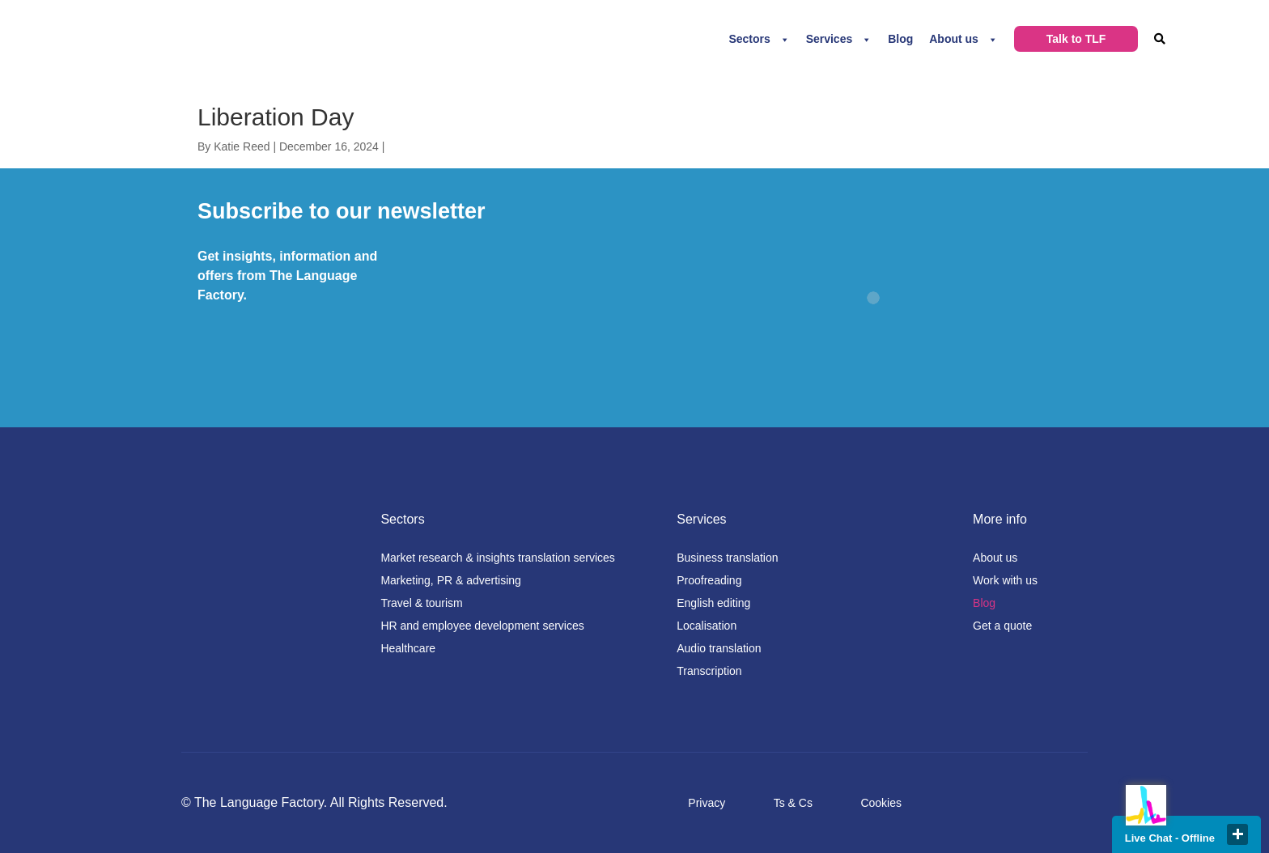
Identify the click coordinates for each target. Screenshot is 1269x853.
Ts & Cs (793, 802)
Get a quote (1002, 625)
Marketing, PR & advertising (450, 580)
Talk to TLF (1076, 38)
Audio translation (719, 648)
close (1237, 834)
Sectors (749, 38)
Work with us (1005, 580)
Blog (900, 38)
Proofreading (709, 580)
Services (829, 38)
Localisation (706, 625)
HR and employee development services (482, 625)
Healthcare (407, 648)
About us (953, 38)
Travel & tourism (421, 602)
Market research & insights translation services (497, 557)
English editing (713, 602)
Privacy (706, 802)
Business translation (727, 557)
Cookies (881, 802)
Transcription (709, 670)
